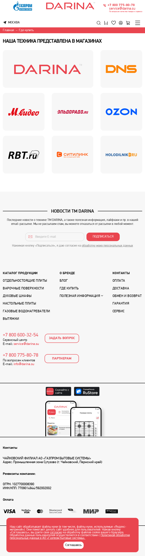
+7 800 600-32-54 (20, 335)
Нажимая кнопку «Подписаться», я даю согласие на (72, 245)
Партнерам (61, 358)
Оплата (119, 280)
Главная (8, 30)
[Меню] (137, 22)
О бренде (67, 273)
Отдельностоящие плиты (25, 280)
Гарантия (121, 303)
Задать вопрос (62, 338)
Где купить (69, 288)
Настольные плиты (19, 303)
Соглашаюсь (73, 545)
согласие (56, 532)
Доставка (121, 288)
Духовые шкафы (17, 296)
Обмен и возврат (127, 296)
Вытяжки (11, 319)
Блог (64, 280)
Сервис (119, 311)
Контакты (121, 273)
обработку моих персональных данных (107, 245)
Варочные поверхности (23, 288)
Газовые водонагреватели (26, 311)
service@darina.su (122, 9)
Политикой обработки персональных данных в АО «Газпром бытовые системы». (70, 537)
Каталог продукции (20, 273)
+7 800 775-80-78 (121, 5)
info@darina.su (24, 364)
